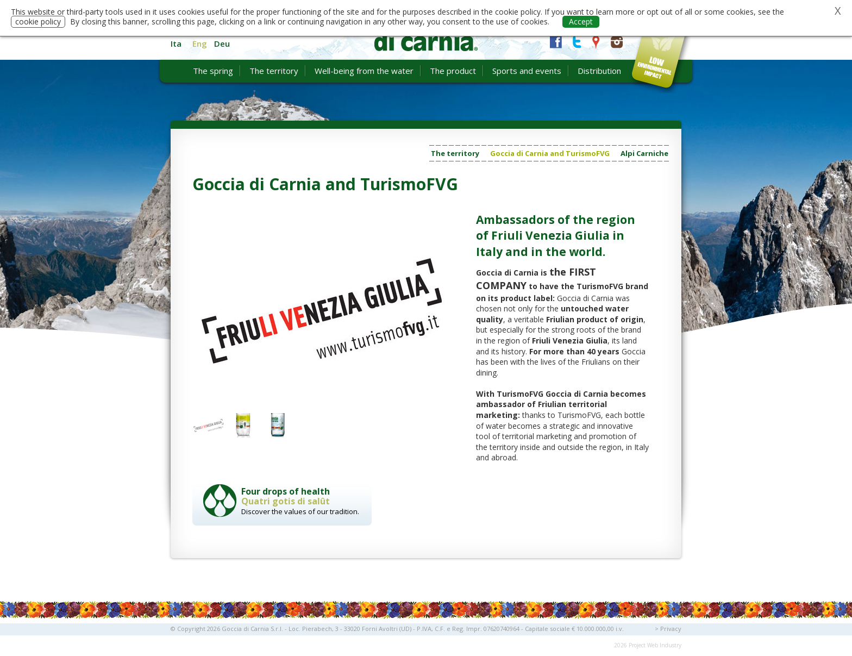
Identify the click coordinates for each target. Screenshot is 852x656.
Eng (199, 44)
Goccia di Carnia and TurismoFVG (550, 153)
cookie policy (38, 21)
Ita (176, 44)
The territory (455, 153)
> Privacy (668, 628)
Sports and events (526, 70)
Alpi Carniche (644, 153)
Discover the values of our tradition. (303, 500)
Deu (222, 44)
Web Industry (664, 645)
